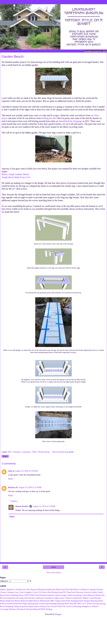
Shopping (9, 606)
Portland (10, 603)
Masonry (97, 598)
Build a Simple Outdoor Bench (15, 174)
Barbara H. (13, 487)
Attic (28, 589)
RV (75, 603)
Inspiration (11, 598)
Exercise (87, 592)
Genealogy (77, 595)
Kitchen (31, 598)
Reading (53, 603)
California (84, 589)
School (89, 603)
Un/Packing (76, 606)
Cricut (34, 592)
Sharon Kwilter (21, 506)
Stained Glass (45, 606)
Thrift (34, 452)
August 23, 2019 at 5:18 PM (44, 506)
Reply (10, 479)
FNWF (32, 595)
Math (31, 601)
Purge (24, 603)
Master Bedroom (21, 601)
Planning (94, 601)
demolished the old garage (70, 121)
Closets (3, 592)
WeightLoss (86, 606)
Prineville (18, 603)
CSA (40, 592)
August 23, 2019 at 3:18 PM (30, 487)
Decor (44, 592)
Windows (12, 609)
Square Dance (33, 606)
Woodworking (44, 452)
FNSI (26, 595)
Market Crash (88, 598)
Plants (100, 601)
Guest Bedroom (88, 595)
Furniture (17, 452)
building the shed (48, 118)
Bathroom (51, 589)
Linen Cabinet (65, 598)
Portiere (3, 603)
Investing (20, 598)
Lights (56, 598)
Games (57, 595)
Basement (43, 589)
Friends (43, 595)
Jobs (26, 598)
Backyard (34, 589)
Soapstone (23, 606)
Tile (64, 606)
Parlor (81, 601)
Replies (14, 501)
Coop (16, 592)
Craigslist (28, 592)
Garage (63, 595)
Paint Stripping (72, 601)
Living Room (76, 598)
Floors (21, 595)
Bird (71, 589)
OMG (52, 601)
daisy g (11, 471)
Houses (98, 595)
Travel (68, 606)
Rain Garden (40, 603)
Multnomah (44, 601)
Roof (72, 603)
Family (94, 592)
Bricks (76, 589)
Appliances (10, 589)
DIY (10, 452)
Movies (36, 601)
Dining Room (56, 592)
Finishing (14, 595)
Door (73, 592)
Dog (68, 592)
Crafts (21, 592)
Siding (16, 606)
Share (5, 456)
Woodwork (21, 609)
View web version (53, 572)
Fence (7, 595)
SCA (84, 603)
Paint (63, 601)
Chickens (99, 589)
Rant (47, 603)
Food (37, 595)
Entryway (79, 592)
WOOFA (41, 609)
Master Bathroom (7, 601)
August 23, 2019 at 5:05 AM (26, 471)
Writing (49, 609)
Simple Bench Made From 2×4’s (16, 177)
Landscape (26, 452)
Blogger (58, 614)
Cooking (9, 592)
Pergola (87, 601)
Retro (67, 603)
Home (53, 567)
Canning (91, 589)
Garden (70, 595)
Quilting (31, 603)
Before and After (62, 589)
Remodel (60, 603)
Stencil (54, 606)
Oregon (58, 601)
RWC (79, 603)
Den (49, 592)
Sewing (96, 603)
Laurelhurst (48, 598)
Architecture (21, 589)
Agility (3, 589)
